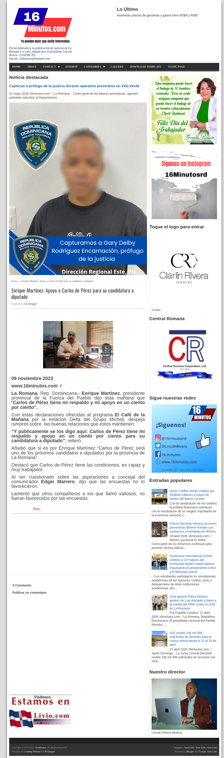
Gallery (117, 66)
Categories (92, 66)
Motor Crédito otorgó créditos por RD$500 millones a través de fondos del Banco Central (192, 495)
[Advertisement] (45, 544)
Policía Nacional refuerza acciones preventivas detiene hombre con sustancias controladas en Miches (193, 527)
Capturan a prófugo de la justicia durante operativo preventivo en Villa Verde (74, 86)
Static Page (176, 66)
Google (202, 751)
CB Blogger (30, 303)
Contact (49, 66)
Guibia (156, 310)
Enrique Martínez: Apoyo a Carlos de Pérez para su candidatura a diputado (72, 293)
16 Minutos (40, 747)
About (32, 66)
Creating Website (32, 751)
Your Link (189, 747)
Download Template (145, 66)
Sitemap (71, 66)
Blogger (190, 751)
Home (16, 66)
